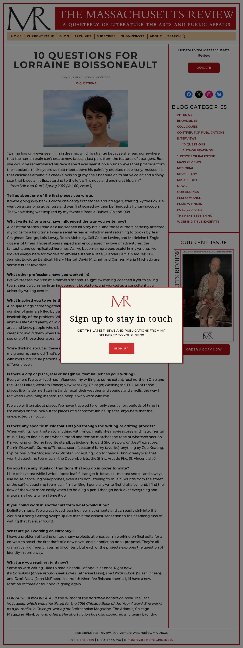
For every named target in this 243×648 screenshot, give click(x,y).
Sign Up (121, 348)
